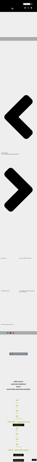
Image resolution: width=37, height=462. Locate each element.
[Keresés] (31, 4)
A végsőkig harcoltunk (5, 290)
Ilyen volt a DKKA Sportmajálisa (25, 258)
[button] (12, 8)
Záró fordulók (3, 258)
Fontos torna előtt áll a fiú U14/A (7, 324)
